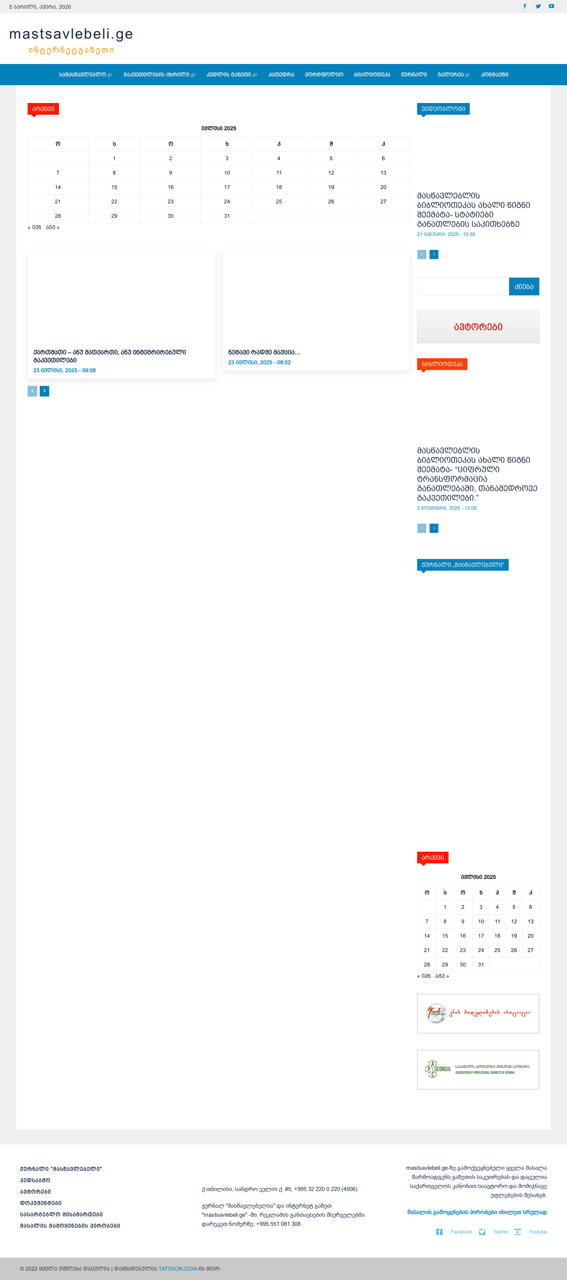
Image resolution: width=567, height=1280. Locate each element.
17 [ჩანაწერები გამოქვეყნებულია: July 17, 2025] (227, 187)
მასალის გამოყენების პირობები (70, 1226)
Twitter (501, 1232)
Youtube (538, 1232)
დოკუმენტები (41, 1203)
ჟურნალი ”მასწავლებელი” (61, 1169)
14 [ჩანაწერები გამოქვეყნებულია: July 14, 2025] (58, 187)
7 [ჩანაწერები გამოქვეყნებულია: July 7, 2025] (57, 173)
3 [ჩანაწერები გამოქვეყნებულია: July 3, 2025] (227, 158)
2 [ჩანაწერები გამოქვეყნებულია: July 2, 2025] (170, 158)
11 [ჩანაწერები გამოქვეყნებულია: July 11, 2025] (279, 173)
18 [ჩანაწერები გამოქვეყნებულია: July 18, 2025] (279, 187)
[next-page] (44, 391)
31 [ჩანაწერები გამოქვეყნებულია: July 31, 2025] (227, 216)
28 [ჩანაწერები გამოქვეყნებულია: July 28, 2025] (58, 216)
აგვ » (53, 227)
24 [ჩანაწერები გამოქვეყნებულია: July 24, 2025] (227, 201)
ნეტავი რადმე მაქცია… (264, 352)
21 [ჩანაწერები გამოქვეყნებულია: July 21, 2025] (58, 201)
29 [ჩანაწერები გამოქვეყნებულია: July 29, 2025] (114, 216)
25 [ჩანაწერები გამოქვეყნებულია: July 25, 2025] (279, 201)
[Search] (524, 286)
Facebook (461, 1232)
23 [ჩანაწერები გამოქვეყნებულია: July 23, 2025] (171, 201)
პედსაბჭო (35, 1180)
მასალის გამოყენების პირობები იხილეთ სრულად (477, 1212)
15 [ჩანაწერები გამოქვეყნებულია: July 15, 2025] (114, 187)
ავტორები (35, 1192)
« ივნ (34, 227)
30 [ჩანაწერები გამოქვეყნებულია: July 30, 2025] (171, 216)
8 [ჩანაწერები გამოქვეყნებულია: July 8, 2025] (114, 173)
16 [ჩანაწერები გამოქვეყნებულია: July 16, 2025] (171, 187)
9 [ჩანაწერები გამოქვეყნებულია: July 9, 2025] (170, 173)
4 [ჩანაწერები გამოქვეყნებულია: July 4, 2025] (278, 158)
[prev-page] (32, 391)
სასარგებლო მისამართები (61, 1214)
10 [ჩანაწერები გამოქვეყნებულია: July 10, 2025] (227, 173)
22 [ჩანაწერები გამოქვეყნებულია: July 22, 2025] (114, 201)
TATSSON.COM (178, 1269)
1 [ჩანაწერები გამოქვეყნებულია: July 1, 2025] (114, 158)
